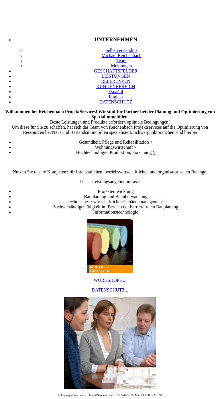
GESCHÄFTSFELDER (116, 71)
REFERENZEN (115, 81)
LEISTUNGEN (115, 76)
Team (121, 60)
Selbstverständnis (121, 50)
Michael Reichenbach (121, 55)
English (116, 96)
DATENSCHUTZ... (110, 289)
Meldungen (121, 65)
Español (115, 91)
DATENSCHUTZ (115, 101)
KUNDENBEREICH (115, 86)
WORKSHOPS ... (110, 280)
